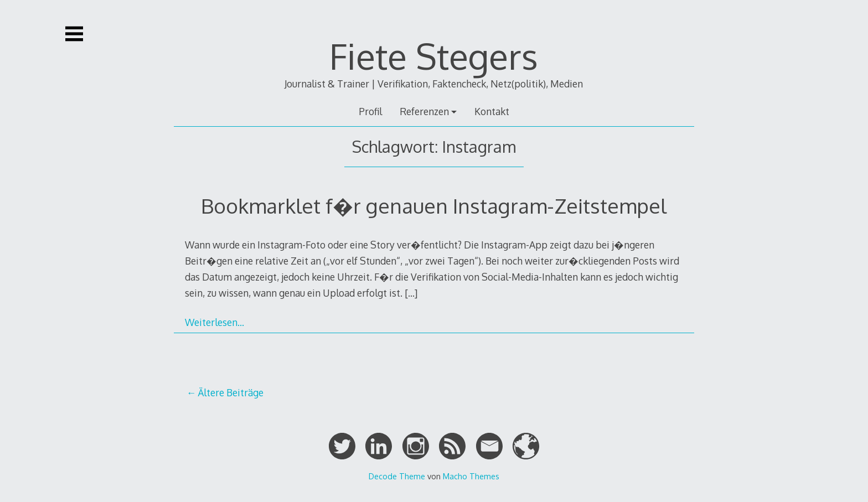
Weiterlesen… (214, 322)
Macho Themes (471, 476)
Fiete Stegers (433, 55)
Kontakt (491, 111)
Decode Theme (397, 476)
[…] (411, 293)
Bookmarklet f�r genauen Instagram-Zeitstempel (433, 206)
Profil (370, 111)
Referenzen (424, 111)
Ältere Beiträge (231, 392)
